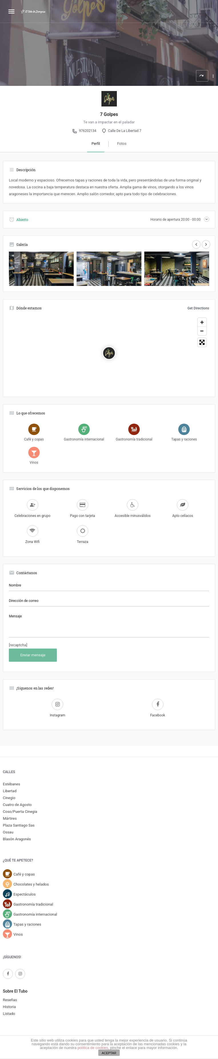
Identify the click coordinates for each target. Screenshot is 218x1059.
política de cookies (92, 1048)
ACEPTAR (109, 1053)
